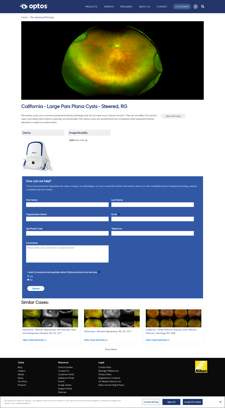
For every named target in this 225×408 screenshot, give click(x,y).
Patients (109, 6)
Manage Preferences (108, 370)
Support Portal (65, 388)
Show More (111, 349)
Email (114, 214)
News (20, 378)
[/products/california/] (37, 155)
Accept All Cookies (192, 402)
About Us (144, 6)
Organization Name (36, 214)
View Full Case (173, 116)
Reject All (171, 402)
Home (24, 17)
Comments (32, 242)
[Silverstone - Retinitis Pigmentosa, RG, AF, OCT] (112, 325)
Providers (126, 6)
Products (91, 6)
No (31, 279)
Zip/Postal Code (34, 228)
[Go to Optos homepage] (34, 6)
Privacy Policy (104, 374)
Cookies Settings (151, 402)
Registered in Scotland (109, 378)
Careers (21, 370)
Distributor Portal (66, 378)
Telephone (116, 228)
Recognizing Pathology (42, 17)
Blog (20, 367)
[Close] (220, 402)
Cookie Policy (104, 367)
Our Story (22, 381)
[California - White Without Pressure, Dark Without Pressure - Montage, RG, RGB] (173, 325)
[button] (195, 6)
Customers (182, 6)
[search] (202, 6)
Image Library (64, 385)
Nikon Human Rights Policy (111, 385)
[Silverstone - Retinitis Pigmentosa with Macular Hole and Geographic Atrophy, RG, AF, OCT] (50, 325)
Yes (32, 276)
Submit (35, 288)
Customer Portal (66, 374)
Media (21, 374)
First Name (31, 199)
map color (78, 140)
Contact (162, 6)
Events (61, 381)
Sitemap (62, 392)
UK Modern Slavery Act (109, 381)
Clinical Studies (65, 367)
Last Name (117, 199)
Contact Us (63, 370)
